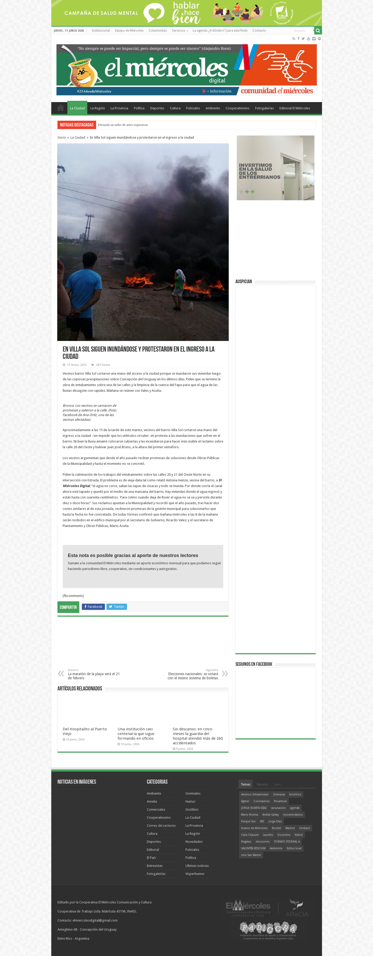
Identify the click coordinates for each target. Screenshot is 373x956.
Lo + (278, 784)
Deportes (157, 108)
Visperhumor (195, 874)
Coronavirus (262, 801)
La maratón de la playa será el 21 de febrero (94, 674)
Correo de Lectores (161, 825)
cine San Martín (251, 855)
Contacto (259, 30)
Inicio (62, 137)
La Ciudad (77, 108)
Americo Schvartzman (255, 794)
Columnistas (158, 30)
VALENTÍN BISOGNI (253, 848)
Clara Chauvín (250, 835)
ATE (262, 821)
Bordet (276, 828)
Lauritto (268, 835)
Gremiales (192, 793)
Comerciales (156, 809)
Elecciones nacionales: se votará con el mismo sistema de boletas (191, 674)
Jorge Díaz (275, 821)
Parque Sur (248, 821)
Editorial (153, 850)
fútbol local (294, 848)
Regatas (246, 841)
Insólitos (191, 809)
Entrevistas (155, 866)
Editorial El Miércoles (294, 108)
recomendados (293, 814)
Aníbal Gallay (270, 814)
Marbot (290, 828)
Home (60, 107)
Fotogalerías (264, 108)
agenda (294, 808)
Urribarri (304, 828)
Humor (190, 801)
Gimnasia (279, 794)
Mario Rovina (249, 814)
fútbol (299, 835)
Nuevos (262, 784)
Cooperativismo (237, 108)
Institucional (101, 30)
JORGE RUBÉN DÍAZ (254, 808)
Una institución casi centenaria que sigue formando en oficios (136, 734)
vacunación (278, 808)
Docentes (284, 835)
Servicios (178, 30)
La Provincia (119, 108)
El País (151, 858)
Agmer (245, 801)
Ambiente (213, 108)
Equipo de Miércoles (129, 30)
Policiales (193, 108)
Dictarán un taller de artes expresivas (123, 125)
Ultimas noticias (197, 866)
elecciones (263, 841)
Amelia (152, 801)
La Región (97, 108)
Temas (245, 784)
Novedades (194, 842)
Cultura (175, 108)
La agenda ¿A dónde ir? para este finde (220, 30)
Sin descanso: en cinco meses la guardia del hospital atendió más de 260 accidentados (198, 736)
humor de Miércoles (254, 828)
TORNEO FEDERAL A (287, 841)
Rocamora (280, 801)
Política (139, 108)
